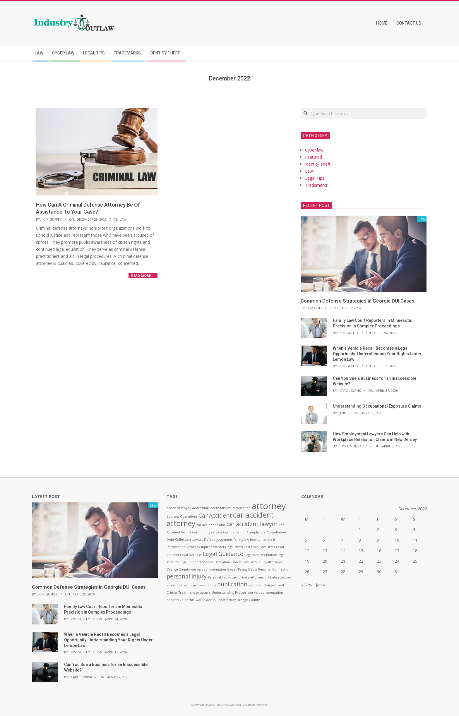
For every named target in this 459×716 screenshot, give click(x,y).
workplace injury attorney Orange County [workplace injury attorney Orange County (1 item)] (228, 600)
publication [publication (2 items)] (232, 584)
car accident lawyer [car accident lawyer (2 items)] (252, 524)
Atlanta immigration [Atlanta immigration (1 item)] (235, 508)
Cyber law (314, 150)
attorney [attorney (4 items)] (269, 506)
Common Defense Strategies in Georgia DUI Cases (358, 301)
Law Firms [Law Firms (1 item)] (267, 547)
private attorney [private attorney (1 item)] (251, 577)
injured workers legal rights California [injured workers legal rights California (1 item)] (229, 547)
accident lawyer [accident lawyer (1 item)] (179, 508)
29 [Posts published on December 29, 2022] (361, 571)
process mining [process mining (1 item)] (204, 585)
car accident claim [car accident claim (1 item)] (210, 525)
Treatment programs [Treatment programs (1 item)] (194, 592)
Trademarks (316, 185)
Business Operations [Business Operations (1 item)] (182, 516)
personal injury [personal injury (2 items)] (187, 576)
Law (123, 219)
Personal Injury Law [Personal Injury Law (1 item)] (222, 577)
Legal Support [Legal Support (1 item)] (190, 562)
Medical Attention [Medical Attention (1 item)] (216, 562)
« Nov (306, 585)
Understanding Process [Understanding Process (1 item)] (229, 592)
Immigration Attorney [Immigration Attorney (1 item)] (183, 547)
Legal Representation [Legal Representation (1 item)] (260, 555)
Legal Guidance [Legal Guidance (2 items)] (223, 554)
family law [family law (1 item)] (241, 540)
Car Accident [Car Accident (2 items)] (215, 515)
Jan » (320, 585)
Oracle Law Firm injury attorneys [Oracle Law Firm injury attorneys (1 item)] (256, 562)
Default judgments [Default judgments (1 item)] (218, 540)
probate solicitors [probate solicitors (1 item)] (278, 577)
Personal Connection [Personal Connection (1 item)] (274, 569)
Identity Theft (317, 164)
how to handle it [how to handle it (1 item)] (262, 540)
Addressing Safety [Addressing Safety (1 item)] (205, 508)
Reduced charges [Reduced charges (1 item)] (262, 585)
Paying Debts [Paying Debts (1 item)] (247, 569)
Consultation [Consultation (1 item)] (276, 532)
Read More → (143, 275)
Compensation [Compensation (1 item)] (234, 532)
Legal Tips (314, 178)
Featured (313, 157)
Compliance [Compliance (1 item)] (256, 532)
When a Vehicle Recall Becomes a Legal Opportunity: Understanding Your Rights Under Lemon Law (377, 353)
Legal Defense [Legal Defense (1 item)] (191, 555)
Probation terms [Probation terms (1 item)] (179, 585)
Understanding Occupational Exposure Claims (377, 406)
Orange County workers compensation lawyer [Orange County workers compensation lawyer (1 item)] (202, 569)
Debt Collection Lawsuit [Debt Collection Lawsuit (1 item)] (185, 540)
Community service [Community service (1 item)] (207, 532)
